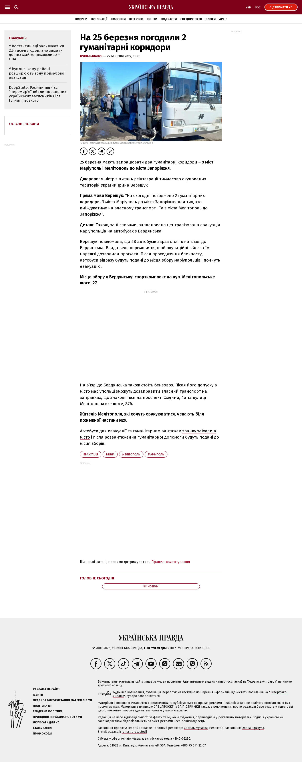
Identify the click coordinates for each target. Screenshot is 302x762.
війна (110, 454)
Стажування (42, 728)
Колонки (118, 19)
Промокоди (42, 733)
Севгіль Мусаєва (196, 728)
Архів (223, 19)
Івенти (152, 19)
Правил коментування (170, 562)
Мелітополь (131, 454)
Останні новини (24, 124)
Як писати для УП (46, 722)
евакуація (90, 454)
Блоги (211, 19)
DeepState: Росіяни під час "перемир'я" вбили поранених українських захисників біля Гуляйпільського (37, 94)
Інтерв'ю (136, 19)
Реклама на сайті (46, 689)
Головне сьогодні (97, 578)
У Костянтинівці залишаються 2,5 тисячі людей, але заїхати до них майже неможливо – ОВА (36, 52)
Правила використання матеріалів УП (62, 700)
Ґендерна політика (48, 711)
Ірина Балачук (91, 56)
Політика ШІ (42, 705)
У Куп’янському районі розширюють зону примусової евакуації (37, 73)
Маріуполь (156, 454)
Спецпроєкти (191, 19)
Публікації (99, 19)
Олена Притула (253, 728)
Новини (81, 19)
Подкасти (169, 19)
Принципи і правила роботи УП (57, 717)
